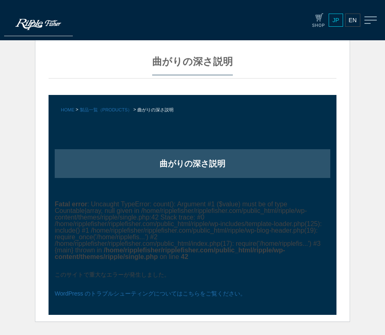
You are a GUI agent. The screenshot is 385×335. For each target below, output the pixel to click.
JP (335, 20)
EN (353, 20)
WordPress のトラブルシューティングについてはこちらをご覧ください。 (150, 293)
